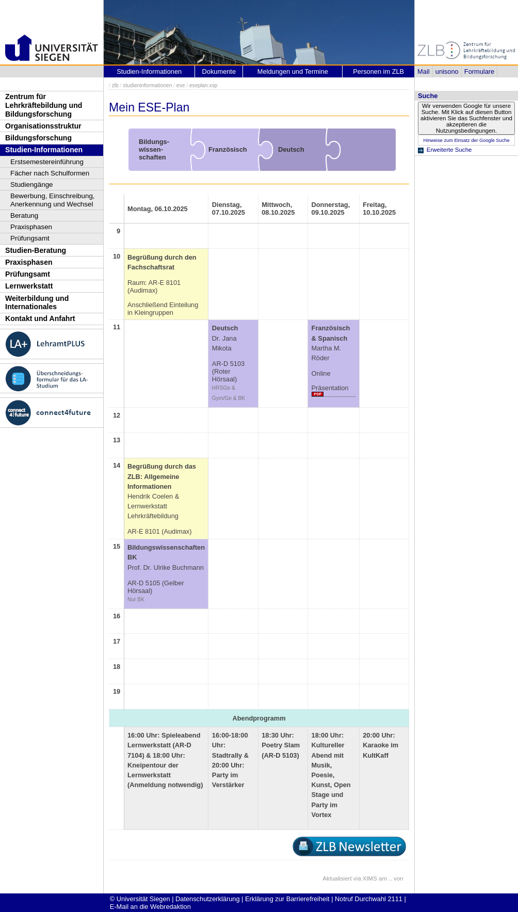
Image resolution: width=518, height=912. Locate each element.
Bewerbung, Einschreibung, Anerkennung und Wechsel (52, 200)
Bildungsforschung (38, 138)
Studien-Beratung (35, 250)
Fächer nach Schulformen (49, 173)
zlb (115, 85)
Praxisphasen (31, 227)
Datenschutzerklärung (207, 899)
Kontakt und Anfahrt (40, 318)
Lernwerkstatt (29, 286)
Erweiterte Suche (449, 150)
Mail (423, 71)
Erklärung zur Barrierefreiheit (287, 899)
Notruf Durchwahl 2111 (368, 899)
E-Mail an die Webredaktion (150, 906)
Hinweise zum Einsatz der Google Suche (466, 140)
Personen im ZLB (378, 71)
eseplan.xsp (203, 85)
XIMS (370, 878)
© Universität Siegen (140, 899)
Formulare (479, 71)
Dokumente (219, 71)
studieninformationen (147, 85)
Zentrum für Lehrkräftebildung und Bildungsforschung (43, 105)
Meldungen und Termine (292, 71)
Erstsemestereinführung (47, 162)
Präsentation (330, 388)
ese (180, 85)
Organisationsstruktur (43, 126)
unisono (447, 71)
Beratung (24, 215)
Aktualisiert (336, 878)
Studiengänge (31, 184)
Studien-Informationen (44, 150)
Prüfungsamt (30, 238)
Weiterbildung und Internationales (37, 302)
